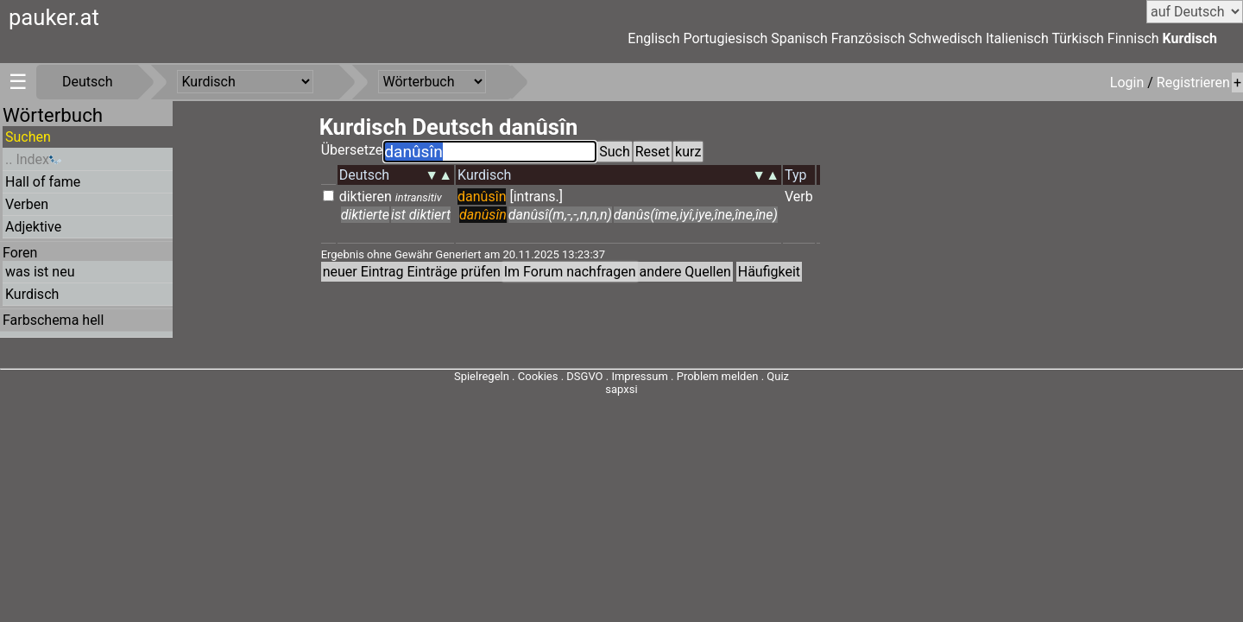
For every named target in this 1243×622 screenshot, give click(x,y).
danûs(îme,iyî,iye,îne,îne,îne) (696, 214)
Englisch (653, 38)
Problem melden (719, 376)
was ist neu (39, 271)
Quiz (778, 376)
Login (1128, 82)
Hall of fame (42, 182)
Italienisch (1017, 38)
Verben (26, 204)
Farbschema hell (53, 320)
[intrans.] (536, 196)
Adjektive (33, 227)
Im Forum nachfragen (570, 271)
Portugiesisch (725, 38)
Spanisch (799, 38)
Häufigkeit (769, 271)
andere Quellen (685, 271)
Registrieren (1193, 82)
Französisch (868, 38)
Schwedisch (945, 38)
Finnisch (1133, 38)
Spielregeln (481, 376)
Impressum (639, 376)
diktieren (365, 196)
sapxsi (621, 389)
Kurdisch (1190, 38)
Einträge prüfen (454, 271)
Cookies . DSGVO (560, 376)
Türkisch (1077, 38)
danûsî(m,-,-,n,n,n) (560, 214)
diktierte (365, 214)
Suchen (28, 137)
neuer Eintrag (363, 271)
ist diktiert (421, 214)
